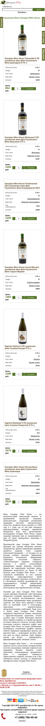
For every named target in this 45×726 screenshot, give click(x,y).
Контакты (22, 12)
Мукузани (36, 153)
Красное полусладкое (30, 202)
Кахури (37, 359)
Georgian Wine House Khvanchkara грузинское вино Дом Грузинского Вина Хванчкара (21, 469)
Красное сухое (33, 156)
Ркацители (35, 436)
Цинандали (35, 74)
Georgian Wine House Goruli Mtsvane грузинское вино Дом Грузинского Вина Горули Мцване (22, 269)
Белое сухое (34, 77)
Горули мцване (33, 282)
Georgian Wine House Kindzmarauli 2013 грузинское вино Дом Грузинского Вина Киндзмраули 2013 (22, 186)
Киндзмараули (33, 199)
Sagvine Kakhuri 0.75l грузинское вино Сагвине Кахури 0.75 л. (20, 347)
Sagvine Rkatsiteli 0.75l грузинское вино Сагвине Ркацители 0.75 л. (21, 424)
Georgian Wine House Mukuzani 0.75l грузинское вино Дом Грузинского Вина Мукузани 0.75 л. (22, 139)
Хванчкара (35, 482)
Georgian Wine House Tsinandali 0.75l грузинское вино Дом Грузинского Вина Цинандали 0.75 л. (22, 60)
